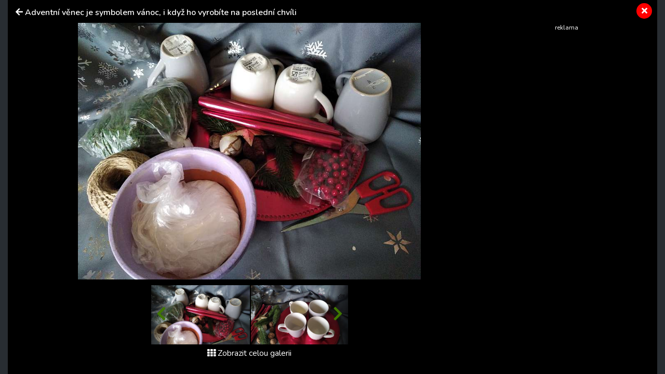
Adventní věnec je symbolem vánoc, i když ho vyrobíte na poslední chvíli (161, 12)
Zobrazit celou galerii (249, 353)
